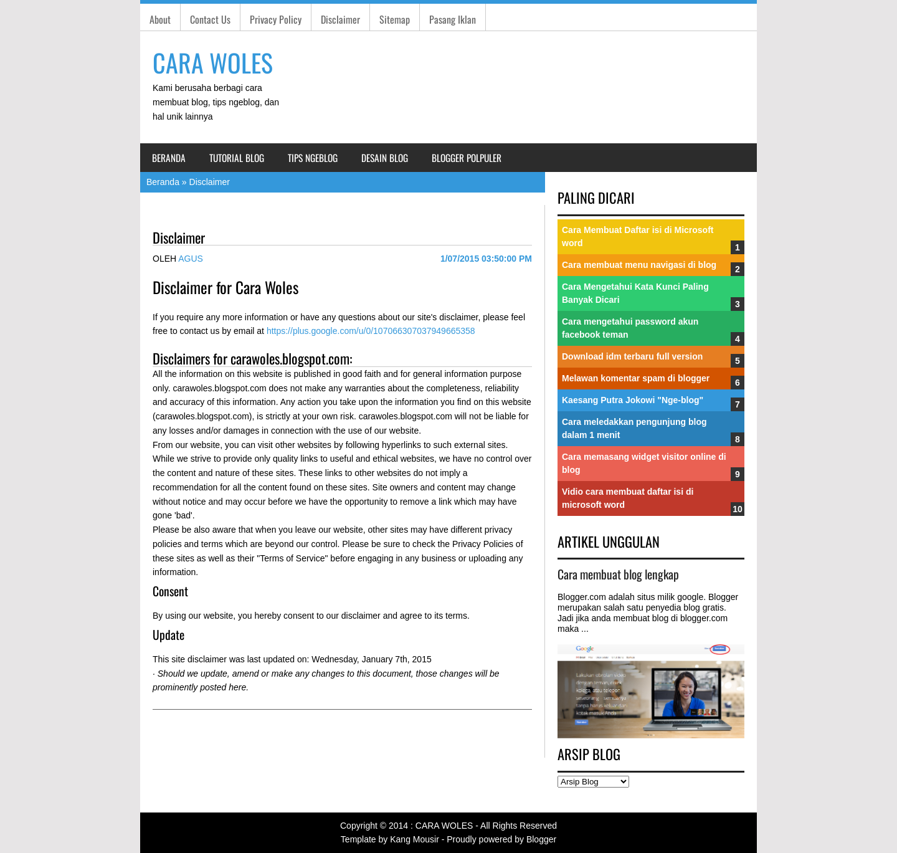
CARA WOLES (213, 62)
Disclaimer (340, 19)
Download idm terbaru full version (632, 356)
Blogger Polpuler (466, 157)
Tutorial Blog (236, 157)
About (160, 19)
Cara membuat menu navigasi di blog (639, 265)
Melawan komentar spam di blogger (636, 378)
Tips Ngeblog (313, 157)
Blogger (541, 839)
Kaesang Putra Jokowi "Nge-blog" (632, 400)
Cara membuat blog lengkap (618, 574)
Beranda (169, 157)
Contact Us (210, 19)
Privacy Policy (275, 19)
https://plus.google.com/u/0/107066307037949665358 (371, 331)
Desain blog (384, 157)
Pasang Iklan (452, 19)
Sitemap (394, 19)
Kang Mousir (414, 839)
